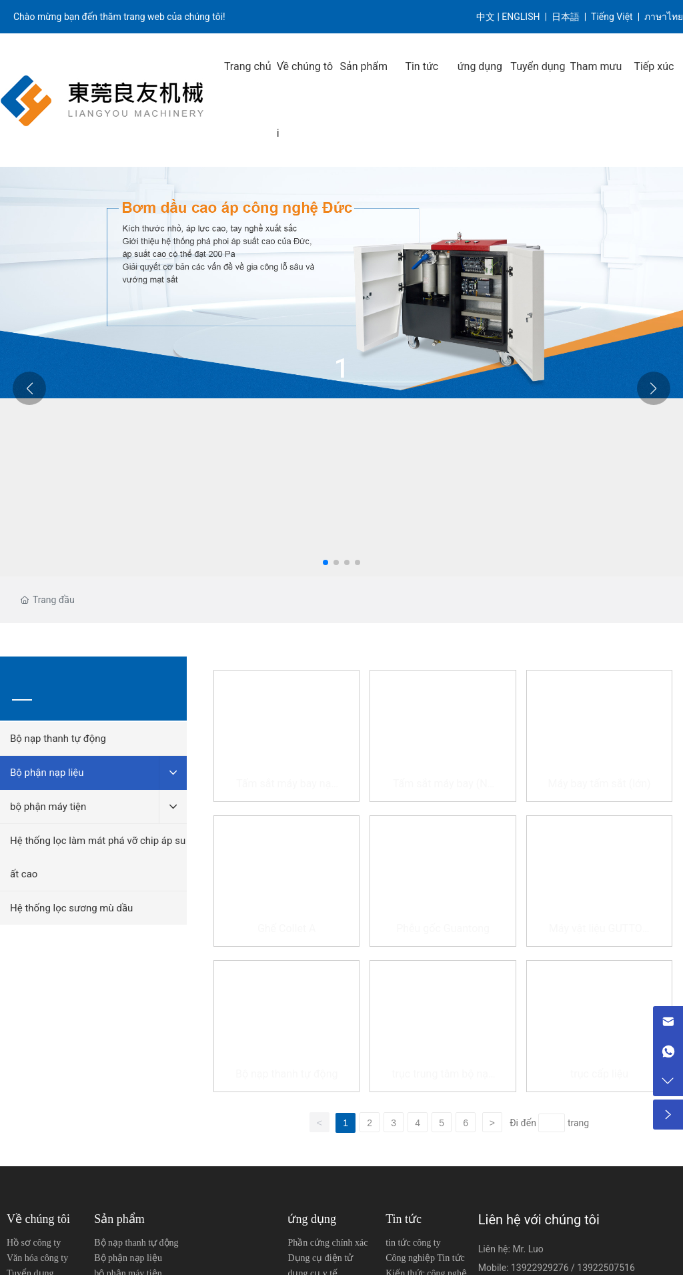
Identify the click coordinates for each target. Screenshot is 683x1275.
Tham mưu (596, 66)
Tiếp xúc (654, 66)
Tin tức (421, 66)
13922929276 (541, 1267)
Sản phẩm (363, 66)
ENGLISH (522, 16)
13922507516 (606, 1267)
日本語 (567, 16)
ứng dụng (480, 66)
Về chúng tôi (305, 99)
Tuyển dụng (537, 66)
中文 (485, 16)
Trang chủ (247, 66)
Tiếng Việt (612, 16)
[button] (325, 562)
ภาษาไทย (663, 16)
